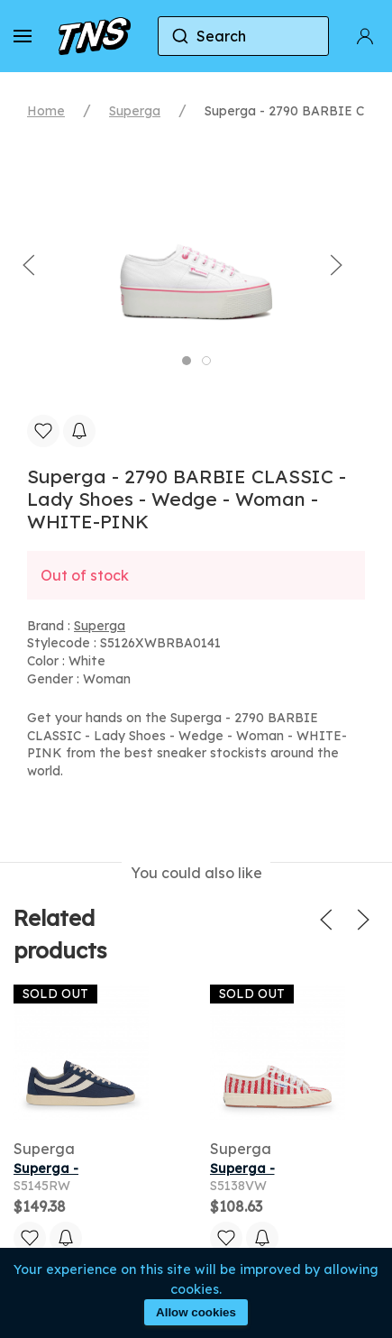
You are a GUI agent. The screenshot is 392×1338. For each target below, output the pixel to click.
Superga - (46, 1168)
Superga (134, 111)
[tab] (186, 360)
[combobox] (243, 36)
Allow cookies (196, 1312)
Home (46, 111)
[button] (22, 36)
